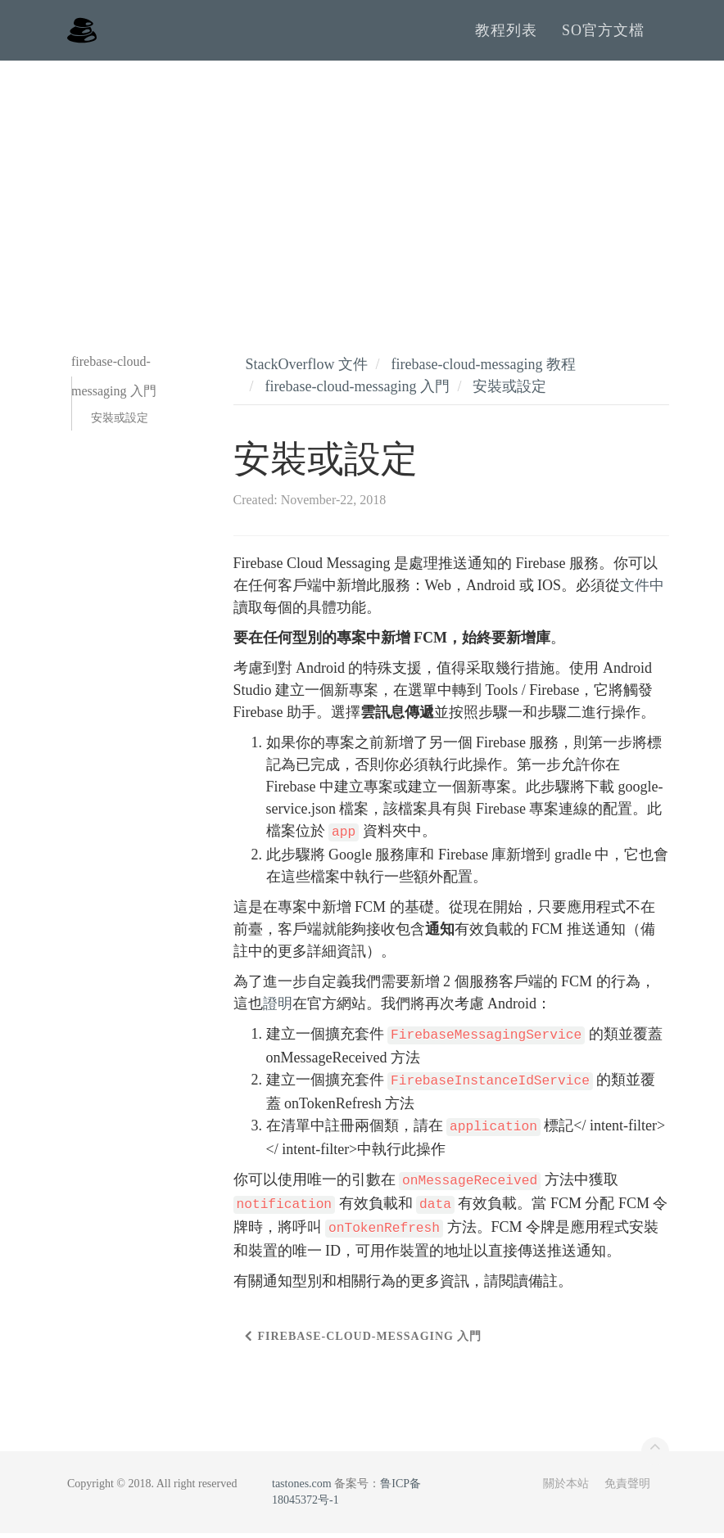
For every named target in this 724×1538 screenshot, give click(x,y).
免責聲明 (627, 1488)
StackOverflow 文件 (307, 369)
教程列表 (506, 33)
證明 (277, 1008)
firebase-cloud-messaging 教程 (483, 369)
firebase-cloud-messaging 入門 (357, 391)
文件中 (642, 590)
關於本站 (566, 1488)
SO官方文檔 (603, 33)
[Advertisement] (362, 188)
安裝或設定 (119, 423)
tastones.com (302, 1488)
